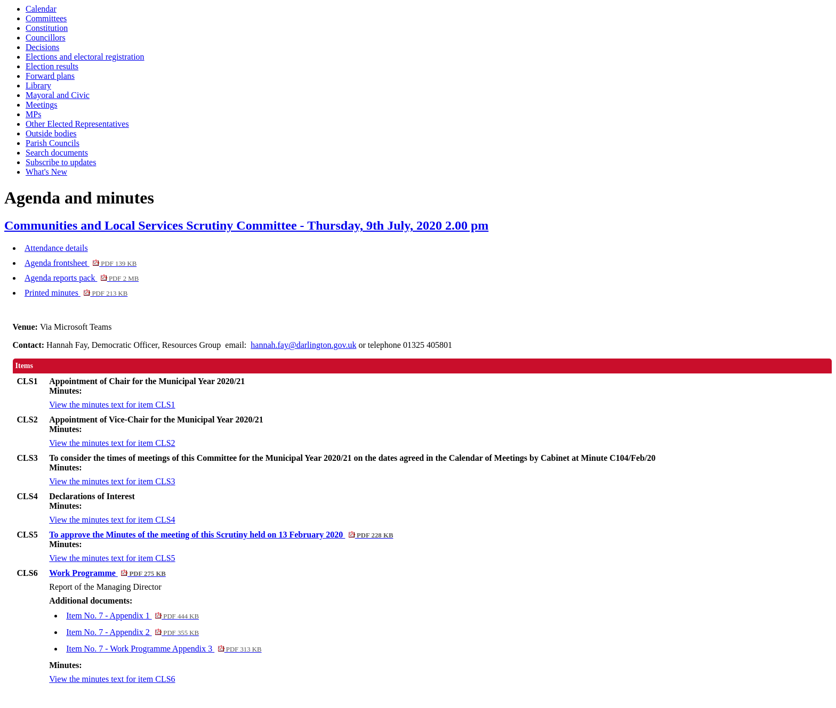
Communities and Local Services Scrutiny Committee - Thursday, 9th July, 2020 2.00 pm (246, 225)
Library (38, 85)
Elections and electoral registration (85, 56)
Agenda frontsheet (80, 262)
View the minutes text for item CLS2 (112, 442)
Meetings (42, 104)
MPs (33, 114)
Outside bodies (51, 133)
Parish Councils (52, 143)
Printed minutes (76, 292)
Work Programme (107, 572)
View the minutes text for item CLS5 (112, 558)
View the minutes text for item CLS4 (112, 519)
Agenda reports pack (82, 277)
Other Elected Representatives (77, 123)
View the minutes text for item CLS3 (112, 481)
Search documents (57, 152)
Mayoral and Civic (58, 95)
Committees (46, 18)
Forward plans (50, 75)
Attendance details (56, 248)
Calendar (41, 8)
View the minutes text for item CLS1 (112, 404)
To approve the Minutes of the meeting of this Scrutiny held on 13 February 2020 (221, 534)
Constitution (47, 27)
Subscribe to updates (61, 162)
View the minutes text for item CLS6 (112, 678)
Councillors (46, 37)
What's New (46, 171)
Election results (52, 66)
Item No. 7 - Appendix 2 (132, 632)
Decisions (42, 47)
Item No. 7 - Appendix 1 (132, 615)
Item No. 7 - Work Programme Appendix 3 (163, 648)
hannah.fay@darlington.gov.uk (303, 344)
